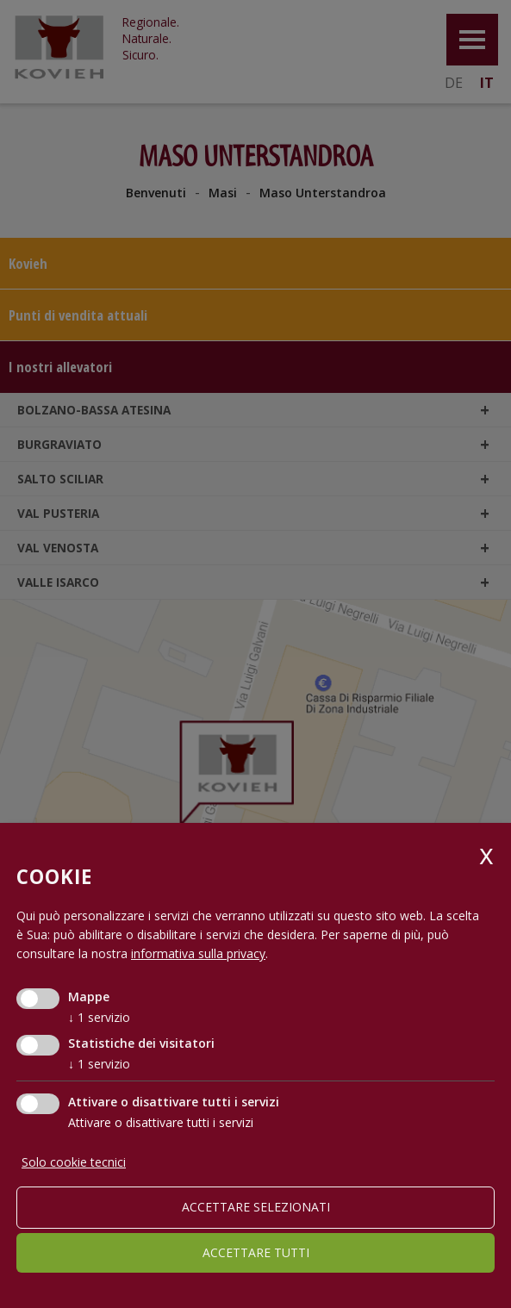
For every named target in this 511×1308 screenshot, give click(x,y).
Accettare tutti (256, 1252)
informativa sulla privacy (198, 953)
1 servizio (99, 1017)
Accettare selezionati (256, 1207)
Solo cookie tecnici (74, 1162)
